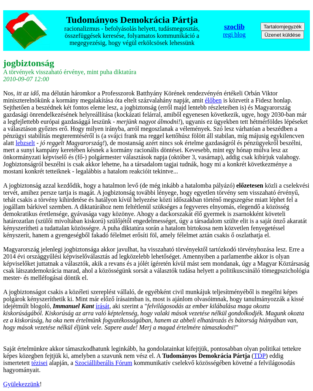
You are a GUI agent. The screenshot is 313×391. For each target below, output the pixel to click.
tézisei (40, 362)
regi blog (234, 34)
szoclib (234, 27)
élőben (213, 100)
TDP (260, 355)
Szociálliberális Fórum (103, 362)
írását (102, 306)
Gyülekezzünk (21, 384)
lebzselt (25, 143)
